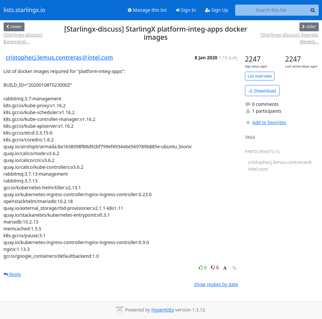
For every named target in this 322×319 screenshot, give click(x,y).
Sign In (186, 10)
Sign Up (216, 10)
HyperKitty (162, 310)
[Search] (313, 10)
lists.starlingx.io (24, 10)
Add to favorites (265, 122)
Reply (12, 274)
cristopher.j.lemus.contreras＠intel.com (59, 57)
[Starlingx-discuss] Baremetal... (23, 38)
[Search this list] (271, 10)
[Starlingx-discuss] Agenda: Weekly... (290, 38)
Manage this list (147, 10)
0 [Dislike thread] (215, 267)
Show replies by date (216, 284)
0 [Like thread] (203, 267)
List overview (260, 76)
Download (262, 91)
